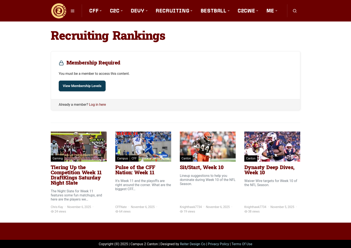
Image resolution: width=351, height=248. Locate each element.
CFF (94, 11)
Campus (122, 158)
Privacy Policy (218, 244)
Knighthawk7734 (191, 207)
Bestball (213, 11)
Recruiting (172, 11)
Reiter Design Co (192, 244)
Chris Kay (57, 207)
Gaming (57, 158)
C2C (115, 11)
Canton (186, 158)
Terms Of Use (241, 244)
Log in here (97, 105)
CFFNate (121, 207)
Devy (137, 11)
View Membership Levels (82, 86)
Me (270, 11)
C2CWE (246, 11)
